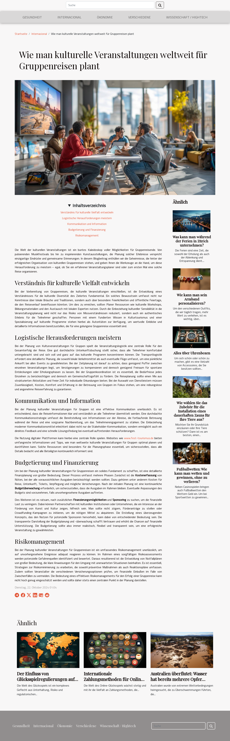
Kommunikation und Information (87, 224)
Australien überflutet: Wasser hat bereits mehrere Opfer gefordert (179, 679)
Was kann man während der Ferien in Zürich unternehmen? (192, 240)
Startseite (21, 34)
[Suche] (110, 5)
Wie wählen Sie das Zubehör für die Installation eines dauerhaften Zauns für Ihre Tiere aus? (192, 411)
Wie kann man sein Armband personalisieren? (192, 299)
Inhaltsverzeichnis (89, 205)
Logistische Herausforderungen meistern (87, 218)
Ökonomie (105, 17)
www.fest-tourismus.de (138, 438)
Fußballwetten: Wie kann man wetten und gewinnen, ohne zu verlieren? (191, 475)
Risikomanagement (87, 235)
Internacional (69, 17)
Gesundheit (32, 17)
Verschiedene (139, 17)
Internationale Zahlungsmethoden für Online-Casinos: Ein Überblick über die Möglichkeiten (114, 682)
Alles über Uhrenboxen (191, 353)
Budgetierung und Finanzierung (87, 229)
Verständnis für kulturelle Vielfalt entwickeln (87, 212)
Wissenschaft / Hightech (187, 17)
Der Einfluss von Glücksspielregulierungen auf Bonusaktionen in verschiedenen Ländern (46, 682)
